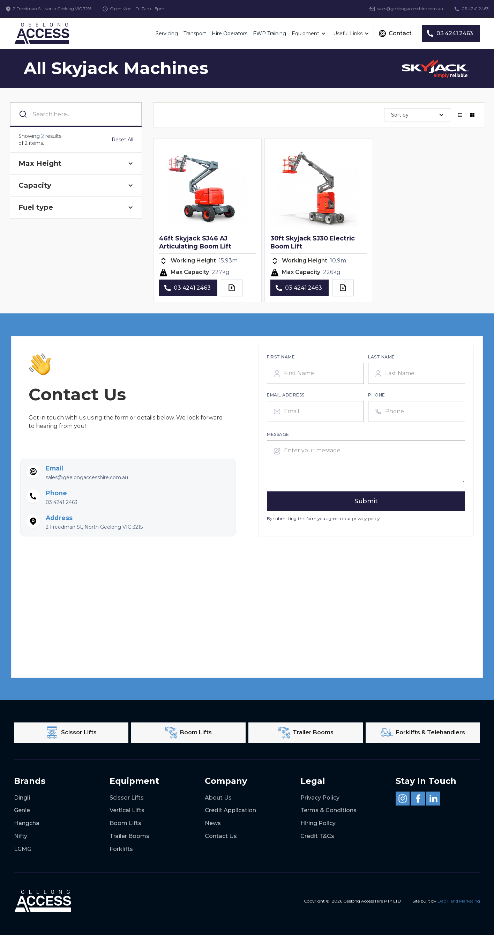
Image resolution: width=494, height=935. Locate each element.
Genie (22, 810)
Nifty (20, 836)
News (213, 823)
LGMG (22, 849)
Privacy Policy (319, 797)
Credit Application (230, 810)
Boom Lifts (125, 823)
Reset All (122, 139)
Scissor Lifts (127, 797)
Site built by (446, 901)
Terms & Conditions (328, 810)
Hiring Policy (318, 823)
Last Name (381, 356)
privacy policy (366, 518)
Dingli (22, 797)
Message (278, 434)
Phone (376, 395)
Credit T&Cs (317, 836)
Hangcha (26, 823)
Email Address (286, 395)
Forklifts (121, 849)
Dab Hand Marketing (458, 901)
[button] (310, 33)
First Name (281, 356)
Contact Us (221, 836)
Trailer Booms (129, 836)
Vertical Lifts (127, 810)
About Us (218, 797)
